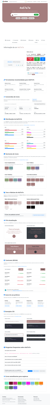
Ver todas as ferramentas (22, 403)
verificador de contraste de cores (17, 290)
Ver (36, 14)
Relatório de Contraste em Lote (22, 266)
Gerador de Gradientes (22, 399)
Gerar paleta (18, 18)
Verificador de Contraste (22, 400)
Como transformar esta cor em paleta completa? (13, 359)
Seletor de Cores (21, 398)
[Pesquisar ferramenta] (16, 1)
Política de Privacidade (37, 400)
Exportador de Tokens (18, 316)
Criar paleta (29, 305)
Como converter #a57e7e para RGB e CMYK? (13, 362)
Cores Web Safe (36, 398)
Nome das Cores (36, 399)
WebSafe (36, 72)
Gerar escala (7, 305)
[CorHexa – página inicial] (5, 1)
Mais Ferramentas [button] (44, 1)
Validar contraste (24, 18)
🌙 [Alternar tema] (25, 1)
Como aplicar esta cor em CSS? (10, 350)
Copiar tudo (34, 99)
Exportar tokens (31, 18)
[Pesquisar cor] (23, 14)
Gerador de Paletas (21, 401)
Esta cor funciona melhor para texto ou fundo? (13, 365)
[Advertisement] (25, 31)
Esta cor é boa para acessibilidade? (11, 356)
